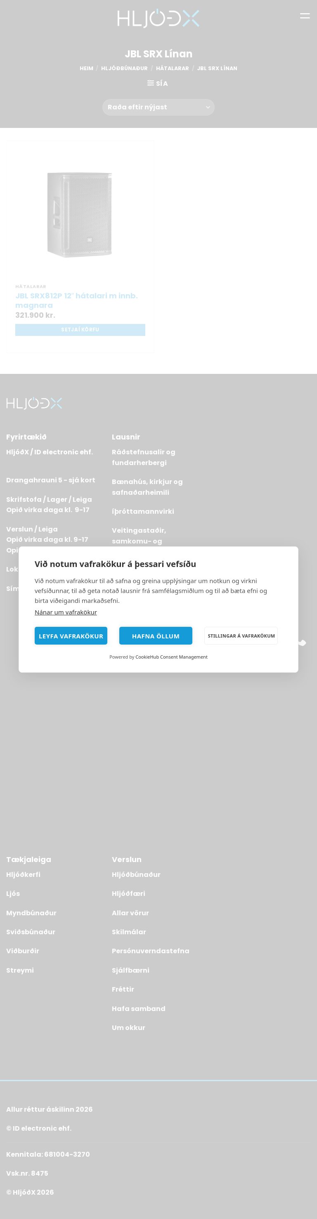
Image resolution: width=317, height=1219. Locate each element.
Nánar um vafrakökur (66, 612)
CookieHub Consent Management (171, 657)
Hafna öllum (156, 636)
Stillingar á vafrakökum (241, 636)
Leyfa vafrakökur (71, 636)
